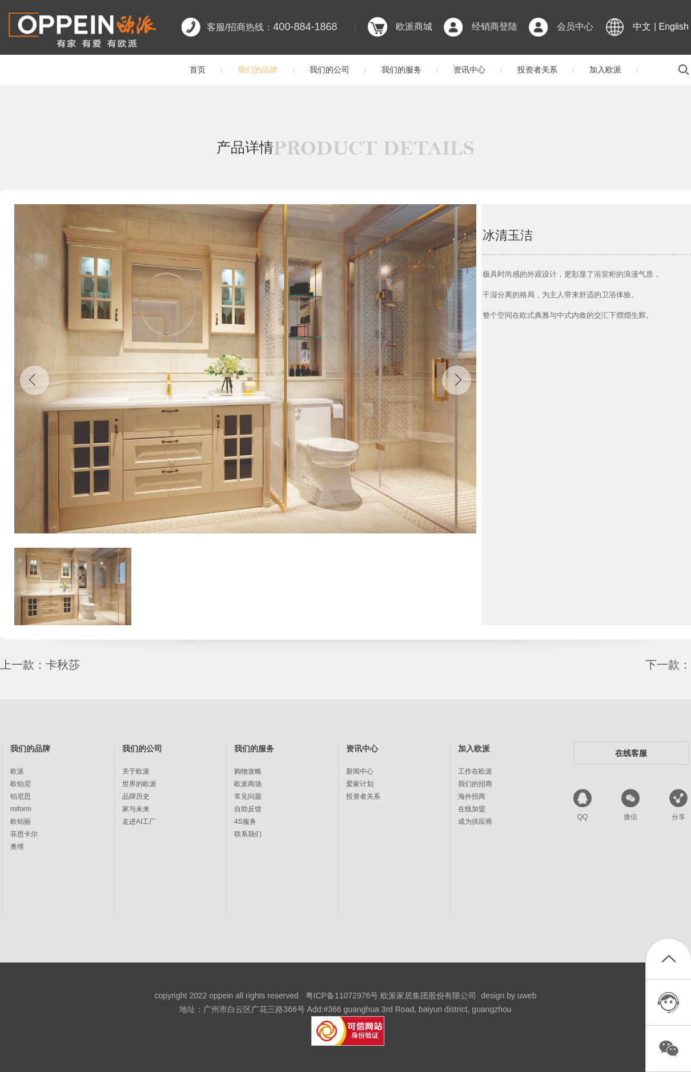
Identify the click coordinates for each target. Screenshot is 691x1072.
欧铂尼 (20, 784)
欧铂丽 (20, 822)
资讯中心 (469, 69)
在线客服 (631, 753)
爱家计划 (359, 784)
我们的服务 (401, 69)
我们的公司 (329, 69)
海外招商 (471, 796)
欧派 (17, 771)
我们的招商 (475, 784)
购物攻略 (248, 771)
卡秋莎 (63, 664)
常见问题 (248, 796)
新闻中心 (359, 771)
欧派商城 (414, 26)
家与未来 (136, 809)
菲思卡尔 (24, 834)
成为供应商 (475, 822)
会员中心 (575, 26)
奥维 (17, 847)
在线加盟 (471, 809)
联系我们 (248, 834)
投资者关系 (537, 69)
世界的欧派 (139, 784)
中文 (642, 26)
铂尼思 (20, 796)
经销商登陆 (494, 26)
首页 (198, 69)
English (674, 26)
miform (20, 809)
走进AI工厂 (139, 822)
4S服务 (245, 822)
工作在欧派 (475, 771)
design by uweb (508, 995)
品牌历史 (136, 796)
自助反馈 (248, 809)
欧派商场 (248, 784)
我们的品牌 (258, 69)
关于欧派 (136, 771)
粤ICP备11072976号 (342, 995)
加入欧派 (605, 69)
